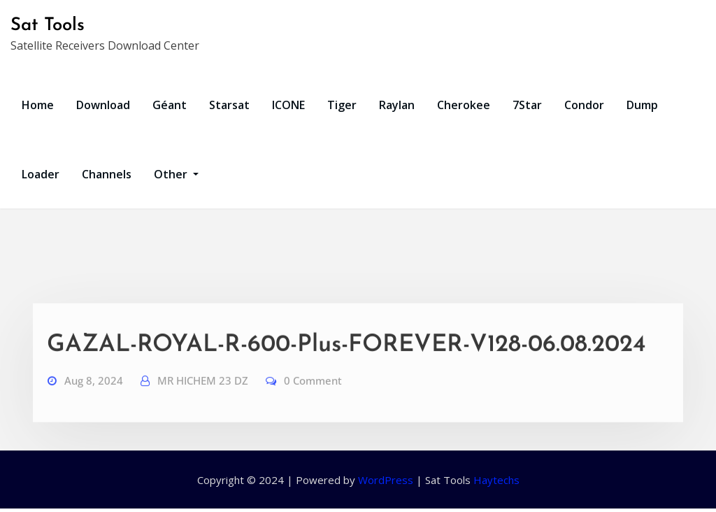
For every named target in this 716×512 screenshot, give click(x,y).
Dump (642, 105)
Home (38, 105)
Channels (106, 174)
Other (176, 174)
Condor (584, 105)
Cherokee (463, 105)
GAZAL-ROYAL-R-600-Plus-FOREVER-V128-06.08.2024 (346, 360)
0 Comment (313, 396)
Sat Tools (47, 25)
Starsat (229, 105)
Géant (169, 105)
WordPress (385, 480)
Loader (40, 174)
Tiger (342, 105)
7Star (527, 105)
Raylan (397, 105)
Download (103, 105)
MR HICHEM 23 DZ (202, 396)
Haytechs (496, 480)
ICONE (288, 105)
